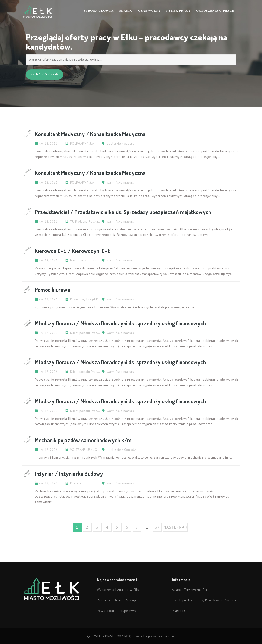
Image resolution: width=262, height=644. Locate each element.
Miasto (126, 10)
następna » (175, 527)
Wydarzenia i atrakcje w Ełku (118, 590)
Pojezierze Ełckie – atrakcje (117, 600)
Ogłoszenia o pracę (215, 10)
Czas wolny (149, 10)
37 (157, 527)
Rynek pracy (178, 10)
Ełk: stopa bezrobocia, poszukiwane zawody (204, 600)
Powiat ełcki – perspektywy (116, 611)
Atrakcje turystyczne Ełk (189, 590)
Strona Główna (99, 10)
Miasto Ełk (179, 611)
